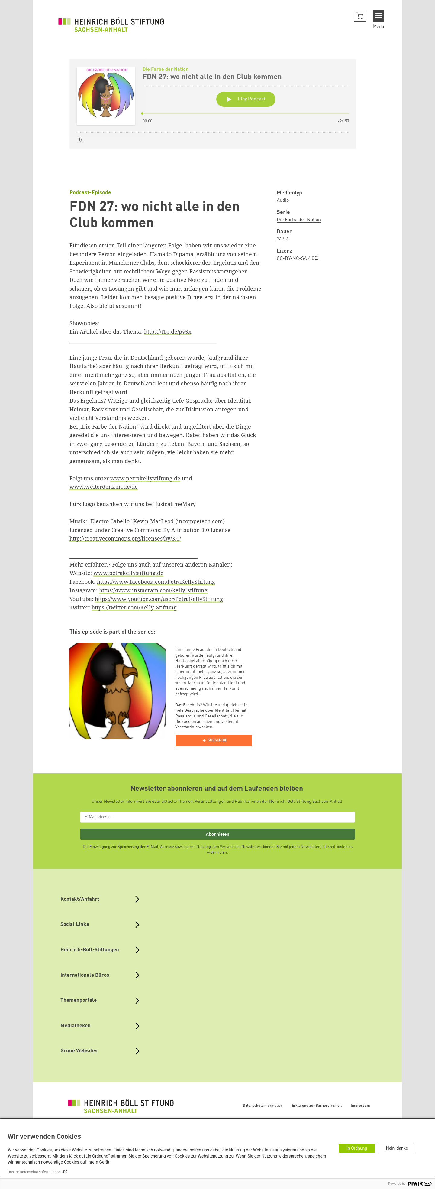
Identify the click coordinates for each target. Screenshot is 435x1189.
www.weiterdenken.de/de (103, 486)
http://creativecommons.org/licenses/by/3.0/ (125, 538)
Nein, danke (397, 1148)
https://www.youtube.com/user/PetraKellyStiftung (159, 599)
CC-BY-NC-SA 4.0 (295, 258)
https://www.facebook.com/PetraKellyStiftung (156, 581)
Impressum (360, 1106)
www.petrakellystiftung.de (145, 478)
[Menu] (379, 16)
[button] (360, 16)
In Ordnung (356, 1148)
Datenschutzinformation (263, 1106)
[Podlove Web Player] (213, 740)
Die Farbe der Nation (299, 219)
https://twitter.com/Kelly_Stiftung (134, 607)
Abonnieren (217, 834)
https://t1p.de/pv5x (167, 331)
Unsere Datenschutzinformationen (35, 1172)
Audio (283, 200)
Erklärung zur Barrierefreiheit (317, 1106)
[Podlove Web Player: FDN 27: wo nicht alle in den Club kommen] (217, 115)
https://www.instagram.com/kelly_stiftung (153, 590)
